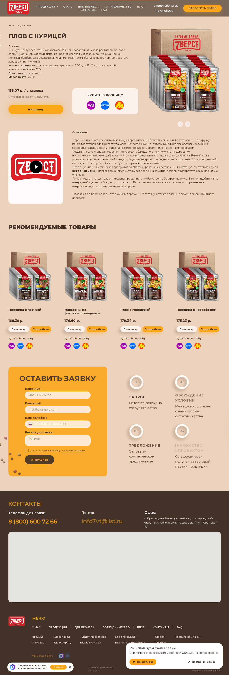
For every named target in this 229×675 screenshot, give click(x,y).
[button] (202, 8)
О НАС (67, 6)
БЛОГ (141, 6)
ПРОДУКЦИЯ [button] (46, 6)
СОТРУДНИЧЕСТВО (118, 6)
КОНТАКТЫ (88, 10)
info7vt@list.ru (164, 10)
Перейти (58, 667)
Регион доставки (37, 432)
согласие (39, 450)
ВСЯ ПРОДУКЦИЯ (19, 25)
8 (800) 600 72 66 (166, 6)
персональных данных (71, 450)
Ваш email (31, 403)
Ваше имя (31, 389)
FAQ (104, 10)
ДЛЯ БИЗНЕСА (88, 6)
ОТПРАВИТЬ (38, 459)
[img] (30, 276)
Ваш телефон (34, 418)
